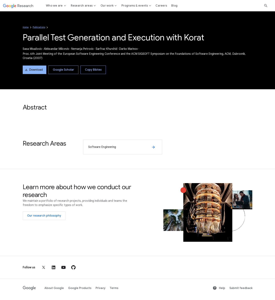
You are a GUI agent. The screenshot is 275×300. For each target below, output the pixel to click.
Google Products (79, 288)
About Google (54, 288)
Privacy (100, 288)
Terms (114, 288)
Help (219, 288)
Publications (39, 27)
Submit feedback (240, 288)
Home (26, 27)
